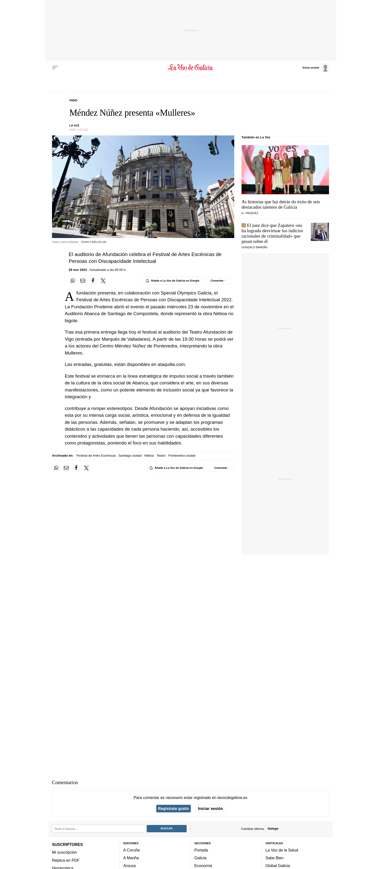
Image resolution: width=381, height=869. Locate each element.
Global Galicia (278, 865)
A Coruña (131, 850)
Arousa (129, 865)
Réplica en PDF (65, 860)
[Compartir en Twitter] (103, 281)
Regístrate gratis (173, 808)
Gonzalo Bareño (255, 247)
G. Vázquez (250, 213)
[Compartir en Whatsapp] (73, 281)
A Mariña (131, 858)
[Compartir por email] (83, 281)
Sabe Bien (275, 858)
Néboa (149, 455)
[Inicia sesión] (316, 67)
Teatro (161, 455)
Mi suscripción (64, 852)
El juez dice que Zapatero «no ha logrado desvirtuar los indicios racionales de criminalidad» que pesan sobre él (272, 233)
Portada (201, 850)
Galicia (200, 858)
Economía (203, 865)
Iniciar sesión (210, 808)
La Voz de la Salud (282, 850)
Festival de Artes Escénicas (96, 455)
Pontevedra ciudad (181, 455)
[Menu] (55, 67)
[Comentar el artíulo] (218, 280)
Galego (273, 828)
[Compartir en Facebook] (93, 281)
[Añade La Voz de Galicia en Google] (172, 281)
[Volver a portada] (190, 67)
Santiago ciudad (130, 455)
